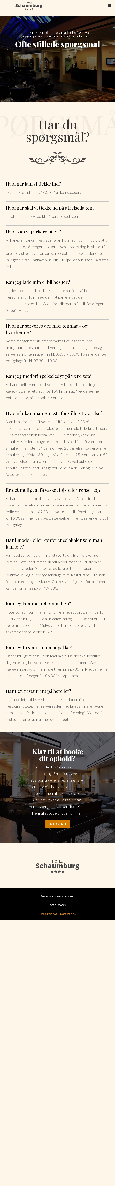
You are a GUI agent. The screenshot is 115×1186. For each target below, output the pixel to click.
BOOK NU (57, 824)
